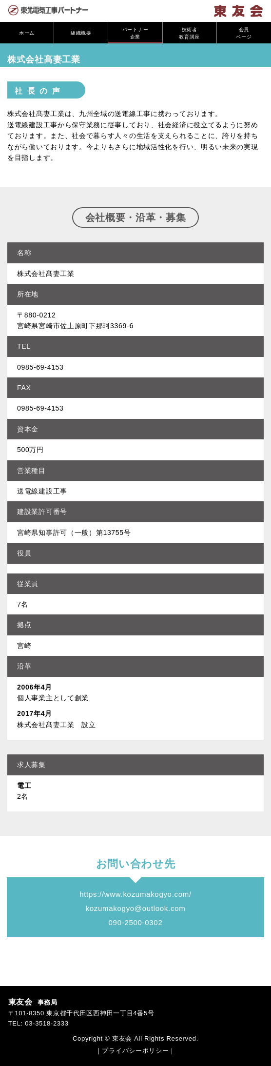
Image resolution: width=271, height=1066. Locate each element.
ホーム (27, 33)
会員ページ (243, 33)
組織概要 (81, 33)
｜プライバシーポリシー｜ (135, 1050)
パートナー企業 (135, 33)
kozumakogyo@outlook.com (136, 908)
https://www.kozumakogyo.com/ (135, 894)
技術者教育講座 (189, 33)
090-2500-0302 (136, 922)
